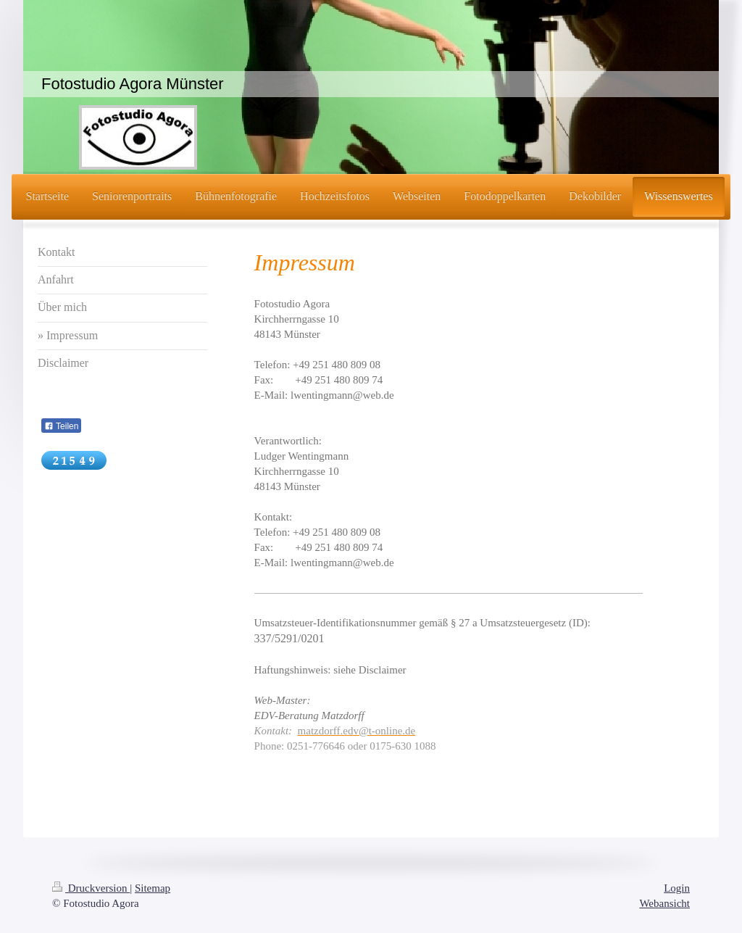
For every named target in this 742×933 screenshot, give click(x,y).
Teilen (61, 426)
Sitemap (152, 888)
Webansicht (664, 903)
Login (677, 888)
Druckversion (91, 888)
